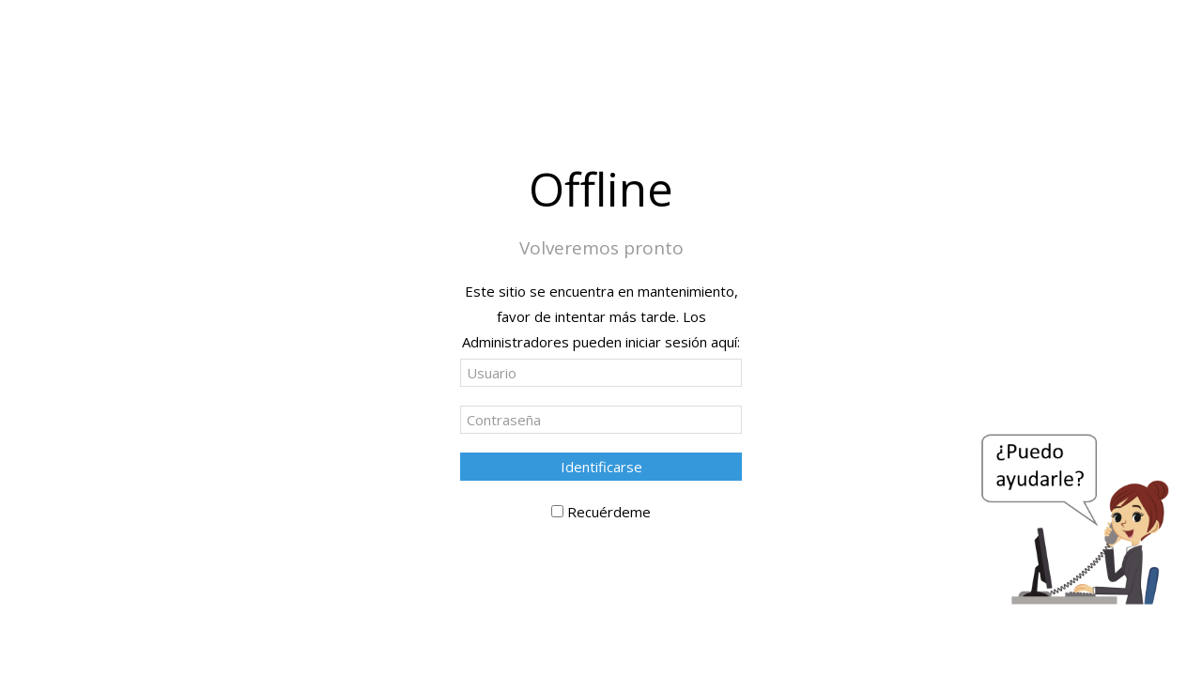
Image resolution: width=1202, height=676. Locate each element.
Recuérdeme (609, 511)
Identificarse (601, 466)
